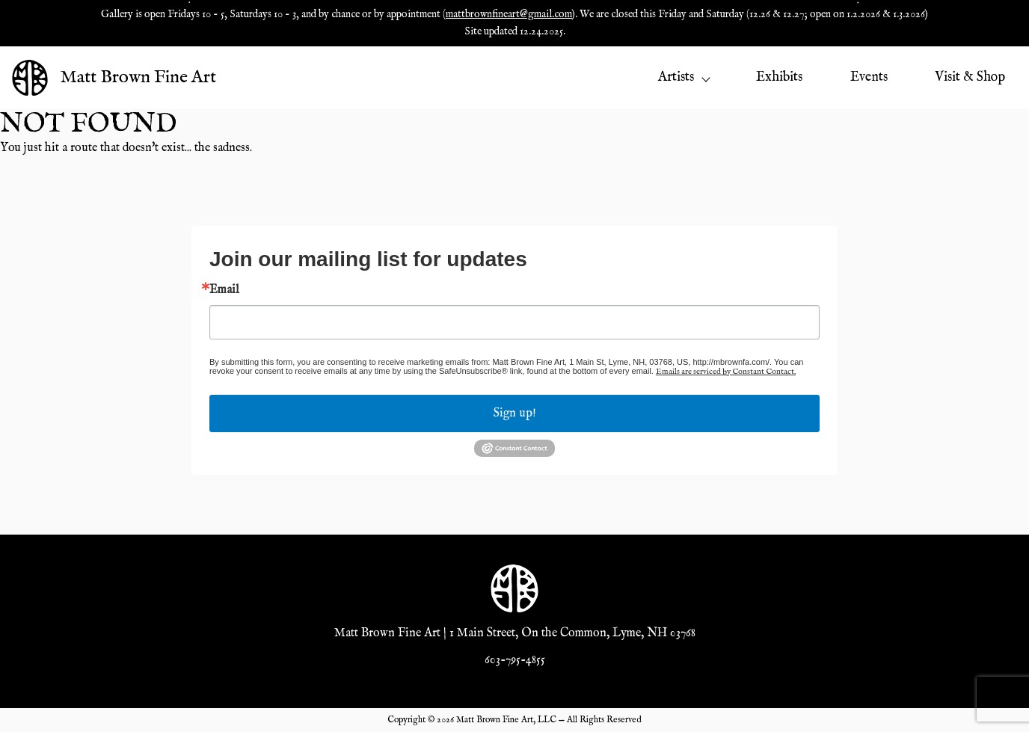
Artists (683, 77)
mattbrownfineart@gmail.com (509, 14)
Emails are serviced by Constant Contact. (726, 371)
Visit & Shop (970, 77)
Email (224, 290)
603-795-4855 (515, 660)
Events (869, 77)
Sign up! (515, 413)
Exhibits (779, 77)
